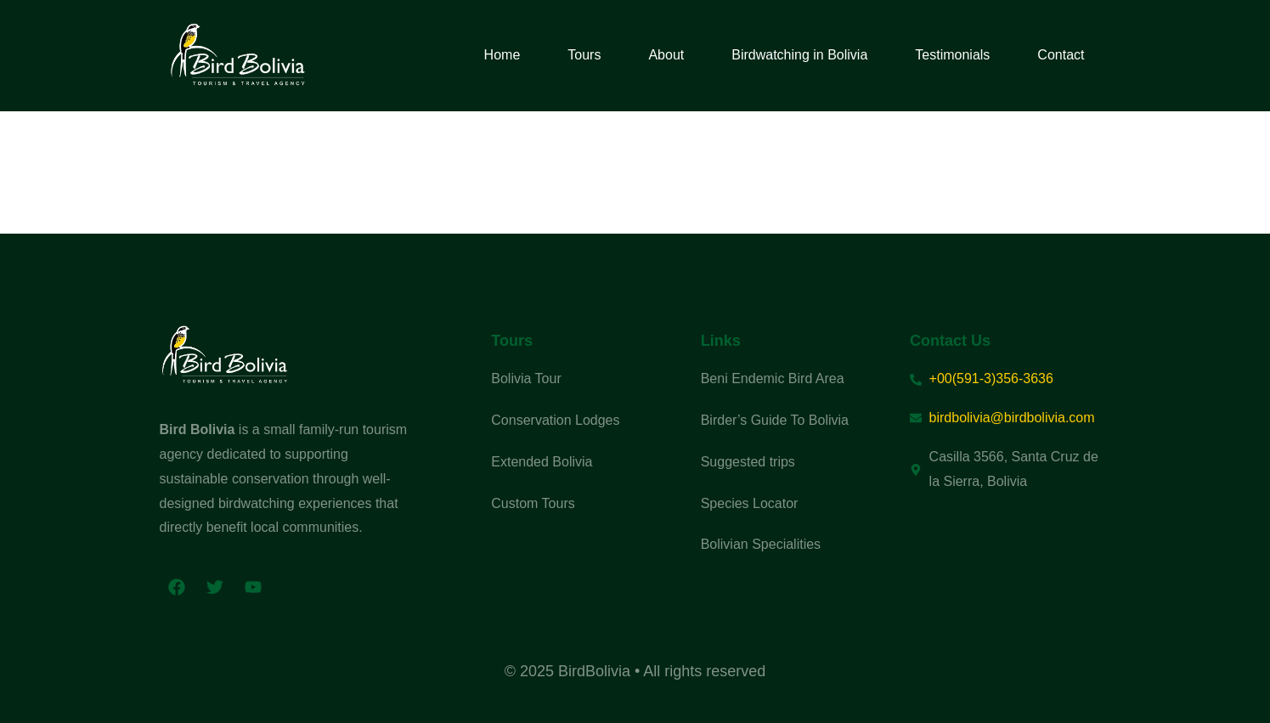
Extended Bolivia (541, 462)
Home (502, 55)
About (666, 55)
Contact (1060, 55)
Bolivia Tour (526, 378)
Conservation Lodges (555, 420)
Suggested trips (748, 462)
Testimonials (952, 55)
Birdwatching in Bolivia (799, 55)
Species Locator (750, 503)
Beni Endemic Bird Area (772, 378)
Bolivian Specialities (761, 544)
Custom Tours (532, 503)
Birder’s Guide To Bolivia (775, 420)
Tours (584, 55)
